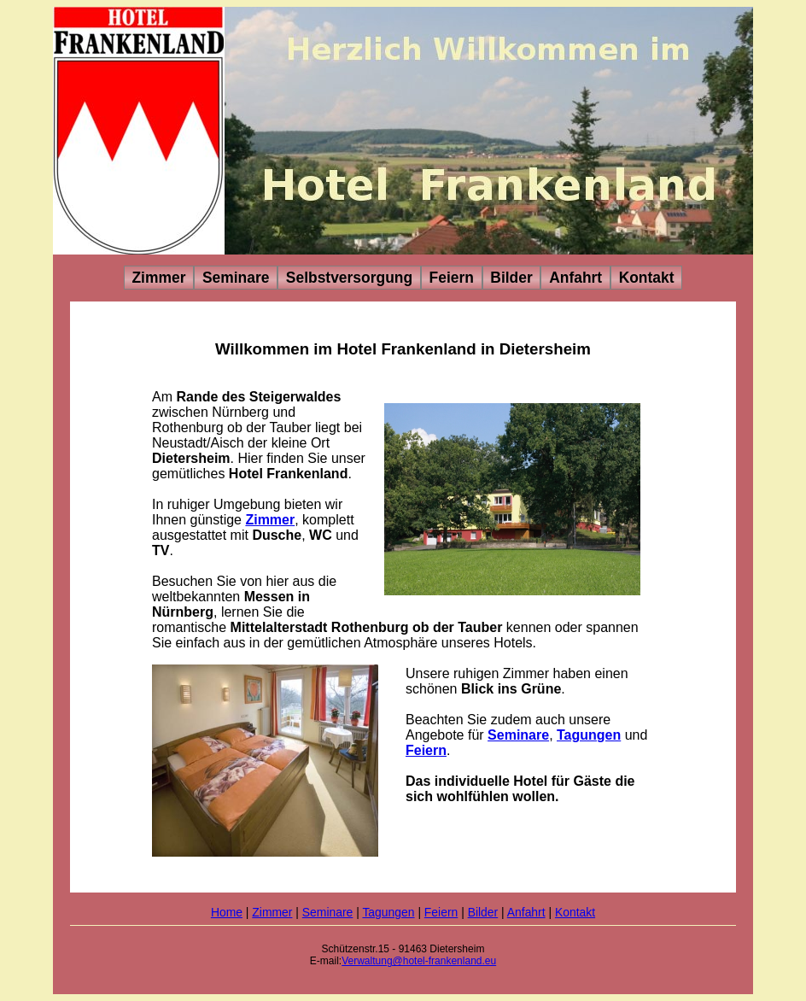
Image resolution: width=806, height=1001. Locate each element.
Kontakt (647, 277)
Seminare (236, 277)
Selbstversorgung (349, 277)
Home (226, 912)
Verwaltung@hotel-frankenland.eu (419, 961)
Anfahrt (575, 277)
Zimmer (158, 277)
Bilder (511, 277)
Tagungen (589, 735)
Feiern (451, 277)
